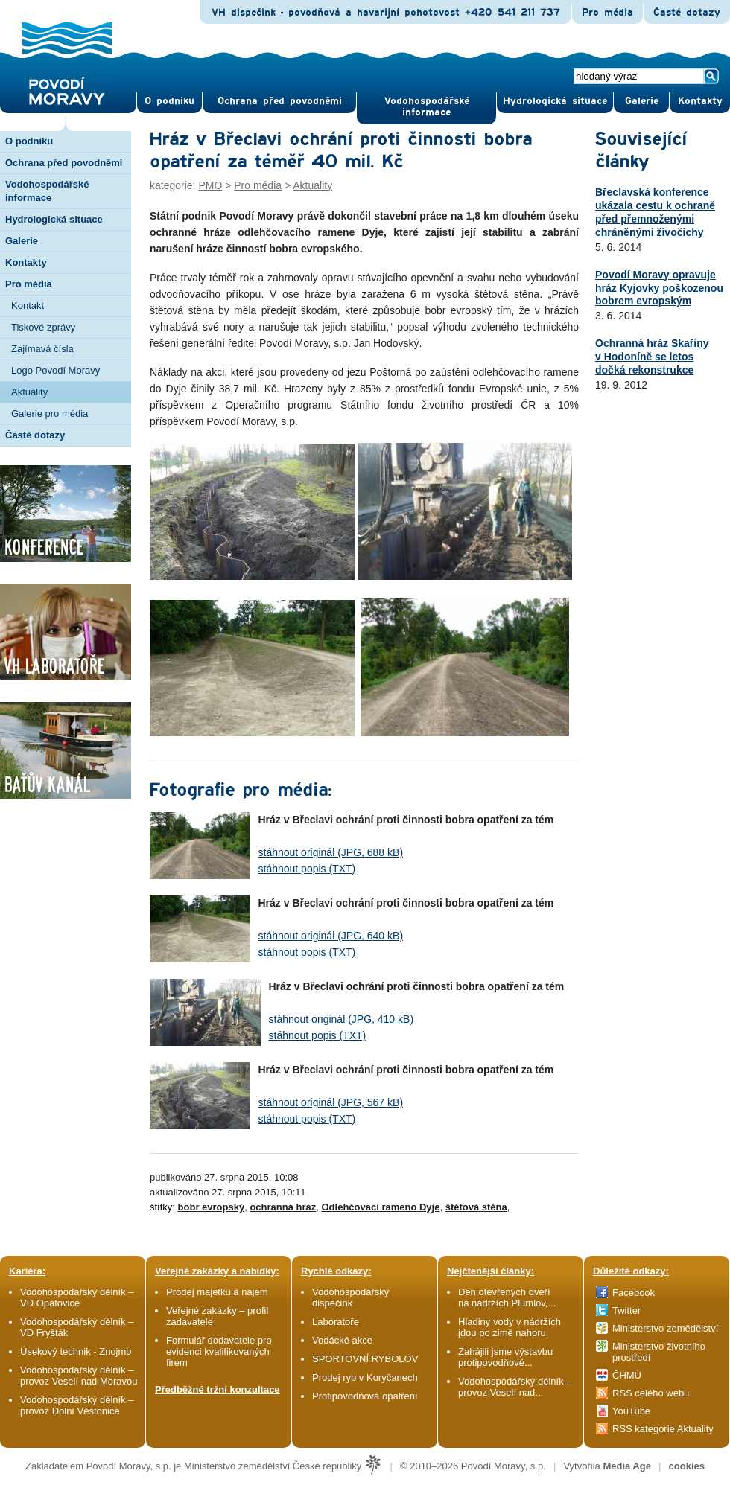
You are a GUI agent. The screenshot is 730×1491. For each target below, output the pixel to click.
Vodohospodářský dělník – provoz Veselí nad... (515, 1387)
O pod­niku (169, 101)
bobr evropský (211, 1207)
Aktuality (29, 392)
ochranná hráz (283, 1207)
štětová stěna (476, 1207)
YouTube (631, 1411)
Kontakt (27, 305)
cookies (687, 1466)
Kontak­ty (700, 101)
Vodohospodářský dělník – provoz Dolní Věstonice (77, 1405)
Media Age (627, 1466)
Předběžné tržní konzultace (217, 1389)
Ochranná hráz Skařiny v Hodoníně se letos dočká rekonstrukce (652, 356)
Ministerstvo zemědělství (665, 1328)
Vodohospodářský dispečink (350, 1297)
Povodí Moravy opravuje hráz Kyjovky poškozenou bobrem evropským (659, 288)
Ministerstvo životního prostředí (658, 1352)
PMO (210, 185)
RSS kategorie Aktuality (663, 1428)
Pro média (607, 12)
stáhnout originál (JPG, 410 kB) (341, 1019)
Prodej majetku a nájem (217, 1291)
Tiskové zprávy (43, 327)
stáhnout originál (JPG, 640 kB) (331, 936)
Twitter (626, 1310)
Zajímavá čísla (42, 348)
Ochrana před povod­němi (280, 101)
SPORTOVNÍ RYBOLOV (365, 1358)
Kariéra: (27, 1271)
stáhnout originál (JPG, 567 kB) (331, 1102)
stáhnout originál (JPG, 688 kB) (331, 852)
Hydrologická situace (555, 101)
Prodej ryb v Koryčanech (365, 1377)
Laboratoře (335, 1321)
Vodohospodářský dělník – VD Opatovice (77, 1297)
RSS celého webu (650, 1393)
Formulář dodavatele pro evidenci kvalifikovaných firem (219, 1351)
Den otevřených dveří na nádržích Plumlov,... (507, 1297)
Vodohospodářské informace (426, 107)
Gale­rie (641, 101)
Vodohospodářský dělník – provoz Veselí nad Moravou (79, 1375)
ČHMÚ (626, 1375)
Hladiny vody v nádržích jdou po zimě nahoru (509, 1327)
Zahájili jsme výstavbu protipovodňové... (505, 1357)
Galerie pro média (49, 413)
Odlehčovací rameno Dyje (380, 1207)
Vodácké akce (342, 1340)
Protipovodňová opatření (365, 1396)
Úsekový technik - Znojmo (76, 1351)
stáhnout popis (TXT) (307, 869)
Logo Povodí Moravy (55, 370)
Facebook (633, 1292)
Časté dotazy (686, 12)
